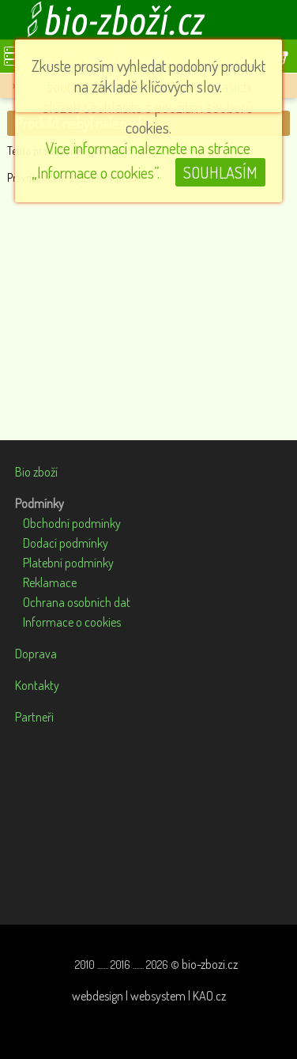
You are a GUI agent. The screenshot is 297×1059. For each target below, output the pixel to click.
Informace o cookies (72, 622)
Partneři (34, 717)
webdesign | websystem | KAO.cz (149, 996)
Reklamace (50, 582)
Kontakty (37, 685)
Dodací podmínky (65, 543)
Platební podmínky (68, 563)
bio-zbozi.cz (210, 964)
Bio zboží (36, 472)
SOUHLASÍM (220, 172)
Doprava (36, 653)
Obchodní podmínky (72, 523)
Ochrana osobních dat (76, 602)
